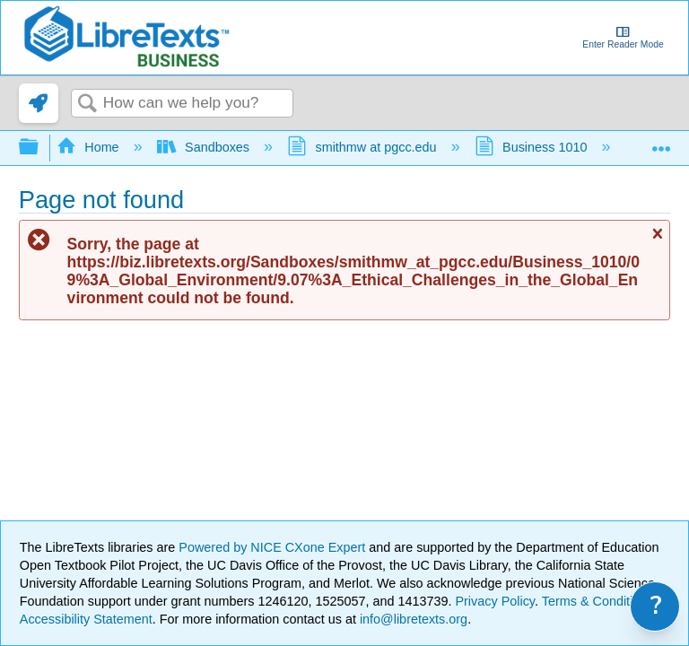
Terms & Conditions (598, 601)
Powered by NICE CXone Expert (274, 547)
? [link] (656, 606)
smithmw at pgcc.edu (363, 147)
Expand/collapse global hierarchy (40, 147)
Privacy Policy (495, 601)
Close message (657, 240)
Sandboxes (205, 147)
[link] (38, 103)
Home (90, 147)
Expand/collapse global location (661, 142)
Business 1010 (533, 147)
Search (87, 104)
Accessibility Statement (86, 619)
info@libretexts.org (411, 619)
